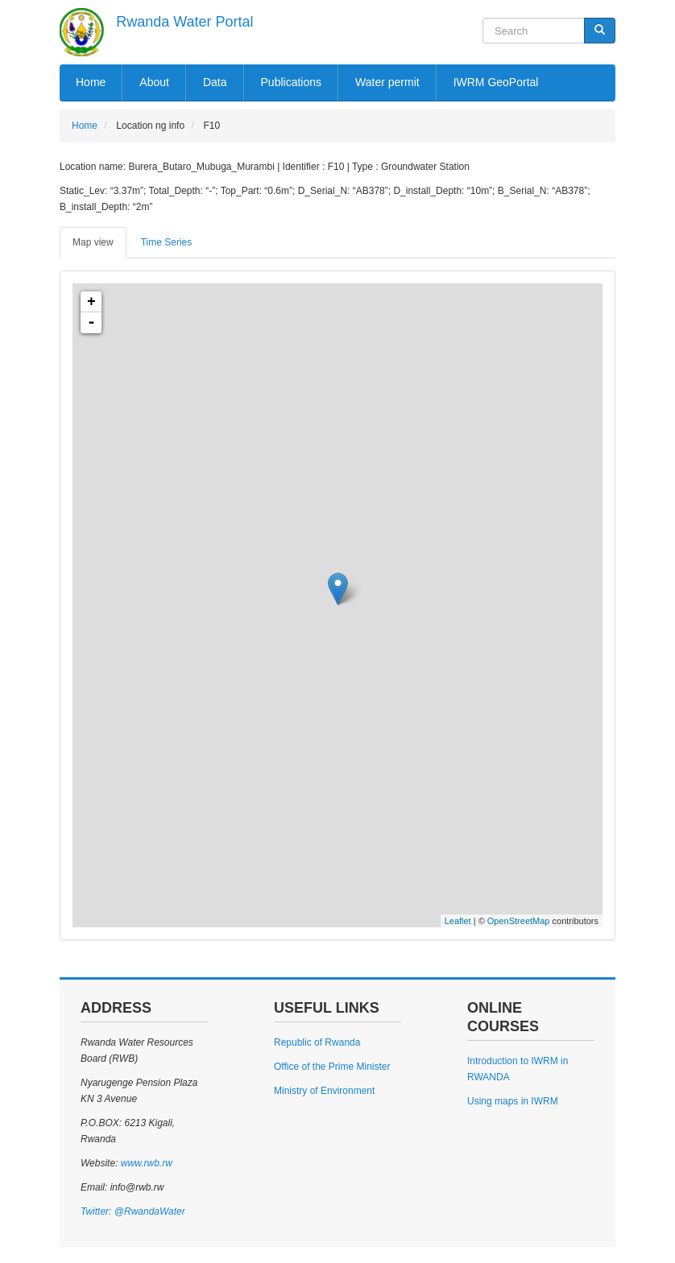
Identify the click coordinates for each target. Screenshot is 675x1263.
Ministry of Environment (324, 1090)
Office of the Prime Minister (332, 1066)
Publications (291, 82)
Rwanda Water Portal (184, 22)
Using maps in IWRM (512, 1101)
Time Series (167, 242)
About (154, 82)
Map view (93, 242)
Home (91, 82)
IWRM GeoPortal (496, 82)
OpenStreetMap (518, 921)
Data (215, 82)
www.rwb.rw (145, 1163)
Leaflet (458, 921)
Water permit (387, 82)
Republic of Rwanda (317, 1042)
